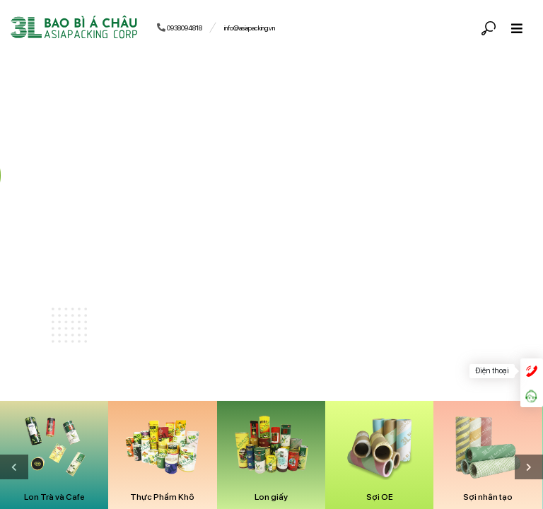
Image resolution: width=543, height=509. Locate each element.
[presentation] (529, 467)
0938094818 (179, 27)
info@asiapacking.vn (249, 28)
